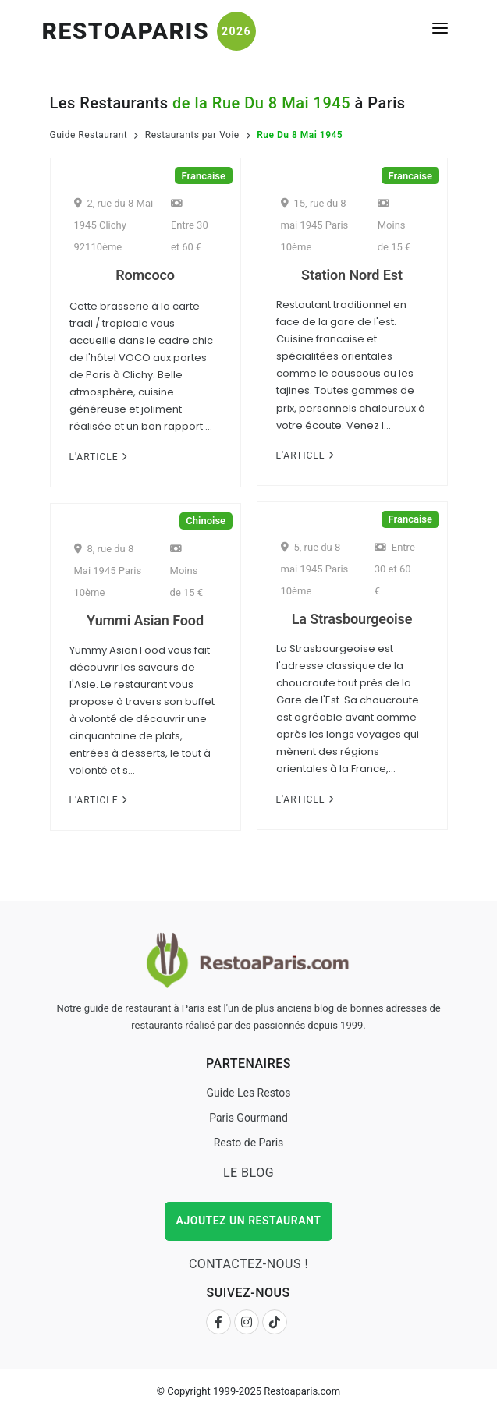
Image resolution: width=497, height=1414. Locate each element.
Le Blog (248, 1172)
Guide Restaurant (89, 134)
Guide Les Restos (248, 1092)
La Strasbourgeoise (352, 619)
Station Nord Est (352, 275)
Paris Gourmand (248, 1117)
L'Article (98, 457)
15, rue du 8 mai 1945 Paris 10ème (315, 225)
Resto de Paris (249, 1142)
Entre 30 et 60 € (189, 225)
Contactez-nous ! (248, 1263)
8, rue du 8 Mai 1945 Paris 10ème (108, 570)
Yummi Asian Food (145, 620)
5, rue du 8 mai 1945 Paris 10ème (315, 569)
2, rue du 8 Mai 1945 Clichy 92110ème (114, 225)
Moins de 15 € (394, 225)
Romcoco (145, 275)
